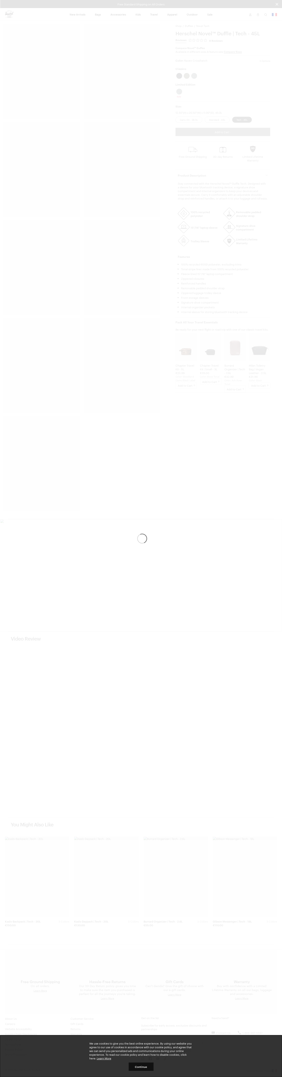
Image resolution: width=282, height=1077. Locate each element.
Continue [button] (141, 1067)
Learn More (104, 1058)
